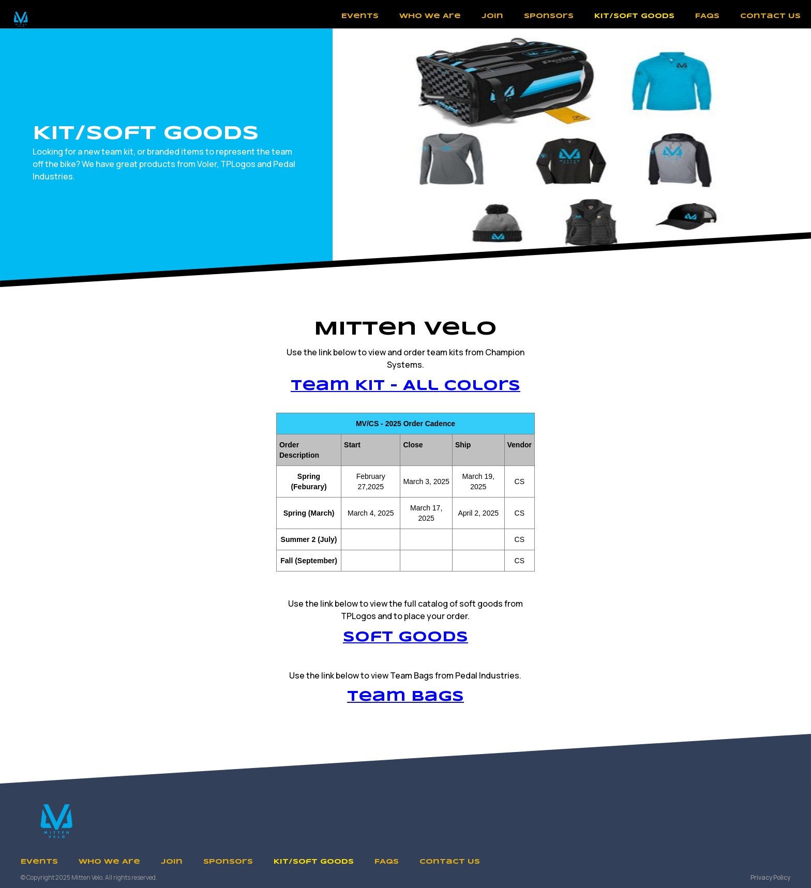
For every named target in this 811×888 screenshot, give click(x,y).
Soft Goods (405, 637)
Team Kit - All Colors (405, 386)
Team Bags (405, 697)
